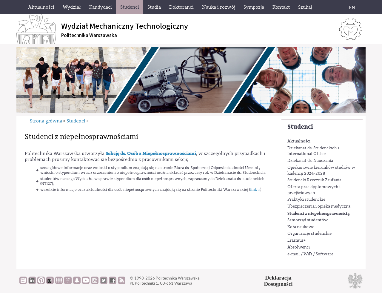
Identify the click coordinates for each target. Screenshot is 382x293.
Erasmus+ (296, 240)
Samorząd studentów (307, 220)
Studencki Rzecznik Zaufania (314, 180)
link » (255, 189)
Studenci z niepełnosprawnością (318, 213)
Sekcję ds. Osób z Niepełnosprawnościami (151, 153)
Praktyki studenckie (306, 199)
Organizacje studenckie (309, 233)
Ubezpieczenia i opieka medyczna (318, 206)
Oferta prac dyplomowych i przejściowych (314, 190)
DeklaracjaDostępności (278, 280)
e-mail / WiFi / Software (310, 254)
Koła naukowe (300, 227)
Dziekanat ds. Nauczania (310, 160)
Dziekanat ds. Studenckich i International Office (313, 151)
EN (352, 8)
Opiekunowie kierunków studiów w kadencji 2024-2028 (321, 170)
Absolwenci (298, 247)
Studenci (300, 126)
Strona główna (46, 121)
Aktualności (298, 141)
